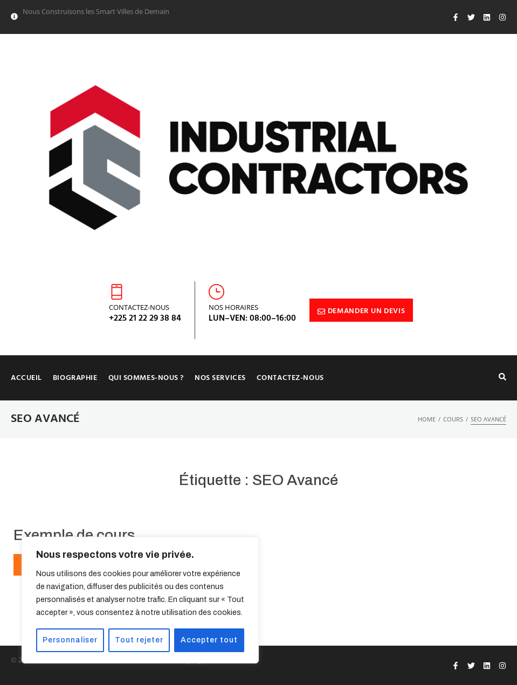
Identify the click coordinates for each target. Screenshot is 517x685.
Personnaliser (71, 640)
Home (427, 419)
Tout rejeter (140, 640)
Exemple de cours (74, 535)
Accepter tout (209, 640)
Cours (453, 419)
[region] (140, 600)
